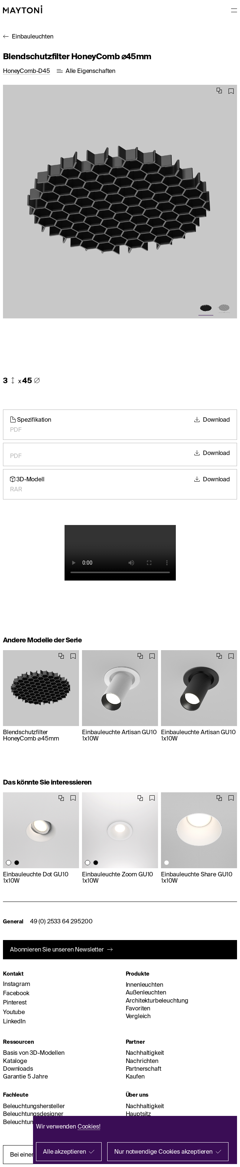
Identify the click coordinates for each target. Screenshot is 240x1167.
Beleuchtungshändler (31, 1121)
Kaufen (135, 1076)
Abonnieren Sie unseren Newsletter (57, 949)
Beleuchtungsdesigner (33, 1113)
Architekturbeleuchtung (157, 1000)
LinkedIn (14, 1021)
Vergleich (138, 1016)
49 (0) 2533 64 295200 (61, 921)
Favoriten (138, 1008)
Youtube (14, 1012)
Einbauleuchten (32, 36)
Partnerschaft (143, 1068)
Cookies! (89, 1126)
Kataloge (15, 1060)
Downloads (18, 1068)
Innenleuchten (144, 984)
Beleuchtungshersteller (34, 1106)
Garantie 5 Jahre (25, 1076)
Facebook (16, 993)
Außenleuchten (146, 992)
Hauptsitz (138, 1113)
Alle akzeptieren (64, 1151)
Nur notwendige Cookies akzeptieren (163, 1151)
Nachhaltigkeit (145, 1052)
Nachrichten (142, 1060)
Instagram (16, 983)
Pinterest (15, 1002)
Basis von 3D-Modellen (34, 1052)
